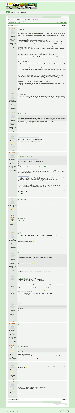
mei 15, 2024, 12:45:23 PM (24, 382)
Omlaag (9, 25)
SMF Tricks (12, 409)
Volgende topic (64, 22)
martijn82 (13, 217)
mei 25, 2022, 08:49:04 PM (22, 29)
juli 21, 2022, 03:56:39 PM (24, 346)
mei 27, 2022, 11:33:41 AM (23, 252)
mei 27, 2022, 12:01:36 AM (23, 199)
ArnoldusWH (13, 345)
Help (59, 411)
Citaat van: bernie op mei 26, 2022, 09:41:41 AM (25, 156)
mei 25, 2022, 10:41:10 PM (23, 113)
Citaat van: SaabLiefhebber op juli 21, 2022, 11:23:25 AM (26, 305)
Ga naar (51, 404)
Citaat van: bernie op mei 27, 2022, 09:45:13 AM (25, 254)
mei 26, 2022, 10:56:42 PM (23, 153)
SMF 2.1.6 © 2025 (9, 411)
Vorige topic (58, 22)
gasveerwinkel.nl (32, 43)
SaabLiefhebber (12, 28)
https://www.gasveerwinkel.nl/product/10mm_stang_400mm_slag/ (37, 166)
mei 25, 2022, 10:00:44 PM (23, 94)
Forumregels (63, 411)
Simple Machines (16, 411)
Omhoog (9, 399)
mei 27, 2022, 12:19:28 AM (23, 218)
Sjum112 (13, 381)
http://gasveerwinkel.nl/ (23, 278)
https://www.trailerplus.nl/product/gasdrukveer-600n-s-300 (28, 136)
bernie (12, 93)
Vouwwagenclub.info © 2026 (63, 410)
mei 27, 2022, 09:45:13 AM (24, 232)
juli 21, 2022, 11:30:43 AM (24, 324)
